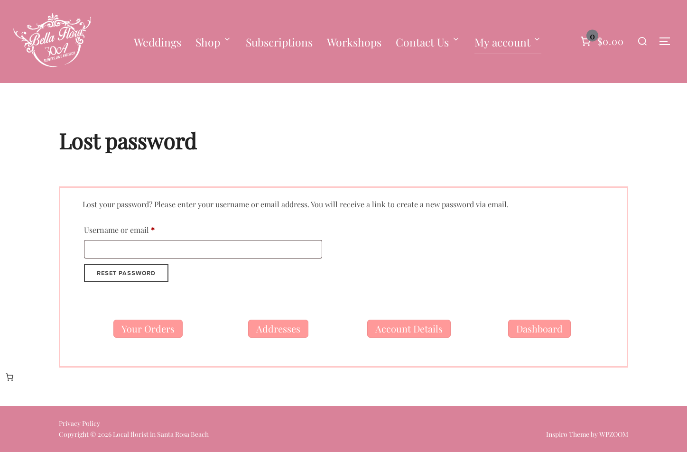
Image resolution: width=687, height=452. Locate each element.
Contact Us (428, 42)
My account (508, 42)
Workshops (354, 42)
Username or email (134, 228)
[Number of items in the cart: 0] (601, 41)
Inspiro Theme (567, 434)
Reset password (126, 273)
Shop (213, 42)
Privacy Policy (79, 423)
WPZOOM (613, 434)
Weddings (157, 42)
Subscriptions (279, 42)
